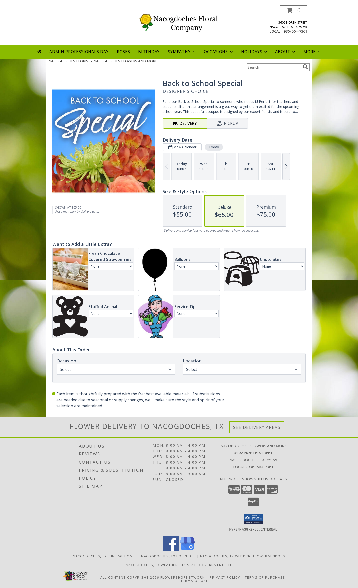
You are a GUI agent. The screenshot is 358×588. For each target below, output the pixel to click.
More (312, 51)
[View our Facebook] (171, 549)
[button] (293, 10)
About (285, 51)
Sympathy (182, 51)
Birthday (149, 51)
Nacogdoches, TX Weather (152, 564)
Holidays (254, 51)
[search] (305, 67)
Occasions (219, 51)
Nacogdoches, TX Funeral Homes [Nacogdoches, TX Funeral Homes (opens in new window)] (105, 556)
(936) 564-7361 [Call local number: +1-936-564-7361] (294, 31)
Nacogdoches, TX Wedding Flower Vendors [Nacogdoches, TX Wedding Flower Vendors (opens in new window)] (242, 556)
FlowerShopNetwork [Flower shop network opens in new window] (182, 577)
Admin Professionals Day (78, 51)
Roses (123, 51)
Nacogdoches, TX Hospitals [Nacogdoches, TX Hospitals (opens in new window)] (168, 556)
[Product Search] (273, 67)
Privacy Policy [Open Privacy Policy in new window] (225, 577)
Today (214, 147)
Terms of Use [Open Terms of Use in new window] (194, 580)
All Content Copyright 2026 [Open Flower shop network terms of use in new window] (129, 577)
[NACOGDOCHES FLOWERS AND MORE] (180, 21)
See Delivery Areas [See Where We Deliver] (257, 427)
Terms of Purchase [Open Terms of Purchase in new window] (265, 577)
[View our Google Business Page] (187, 549)
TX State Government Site (207, 564)
